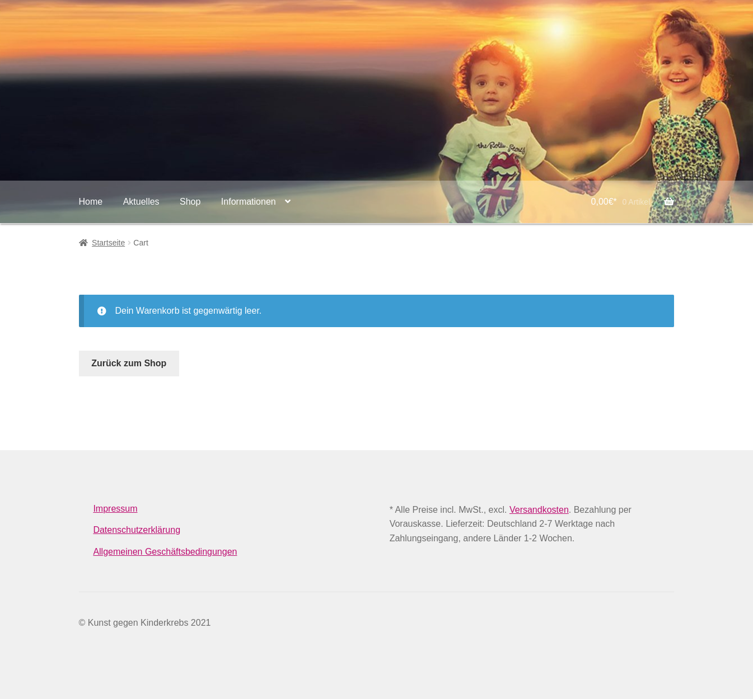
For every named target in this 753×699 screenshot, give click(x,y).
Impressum (115, 508)
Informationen (248, 201)
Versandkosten (539, 509)
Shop (190, 201)
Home (91, 201)
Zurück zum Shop (128, 363)
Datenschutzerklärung (136, 530)
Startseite (108, 242)
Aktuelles (141, 201)
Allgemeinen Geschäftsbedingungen (165, 551)
